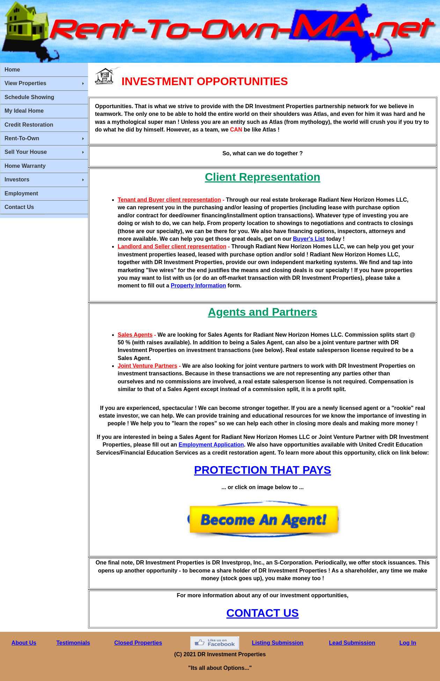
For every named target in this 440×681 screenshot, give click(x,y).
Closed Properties (138, 643)
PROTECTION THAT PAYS (262, 470)
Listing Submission (277, 643)
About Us (24, 643)
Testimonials (73, 643)
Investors (17, 179)
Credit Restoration (29, 125)
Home (12, 70)
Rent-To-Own (22, 138)
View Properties (25, 83)
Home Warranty (25, 166)
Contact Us (19, 207)
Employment (21, 193)
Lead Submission (352, 643)
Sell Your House (26, 152)
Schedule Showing (29, 97)
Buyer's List (309, 239)
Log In (407, 643)
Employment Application (211, 445)
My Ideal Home (24, 111)
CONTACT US (262, 613)
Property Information (198, 286)
